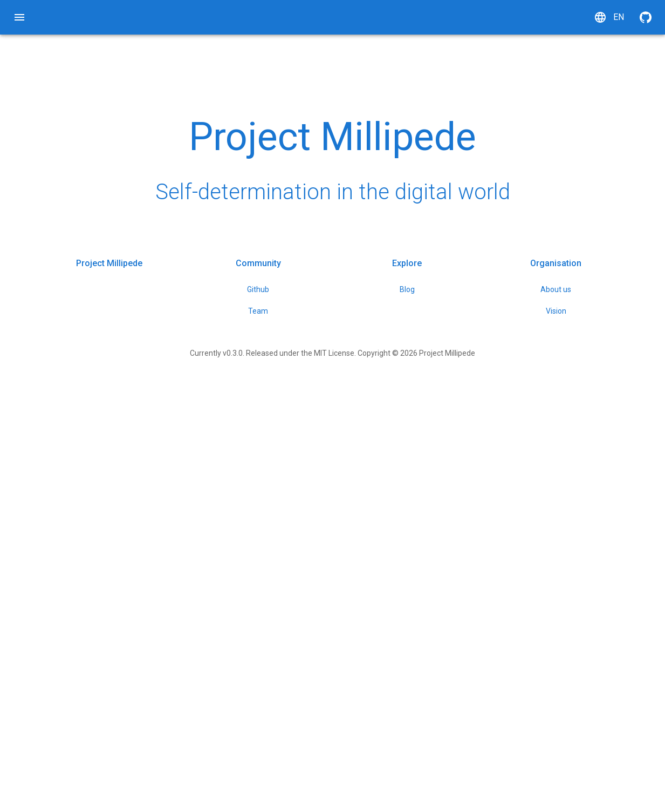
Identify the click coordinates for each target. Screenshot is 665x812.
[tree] (19, 110)
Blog (423, 708)
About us (567, 708)
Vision (567, 730)
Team (280, 730)
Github (280, 708)
